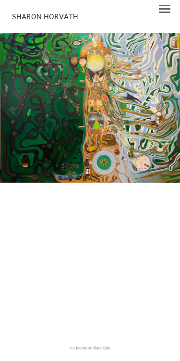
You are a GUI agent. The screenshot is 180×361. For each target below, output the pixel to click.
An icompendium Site (90, 348)
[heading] (45, 17)
